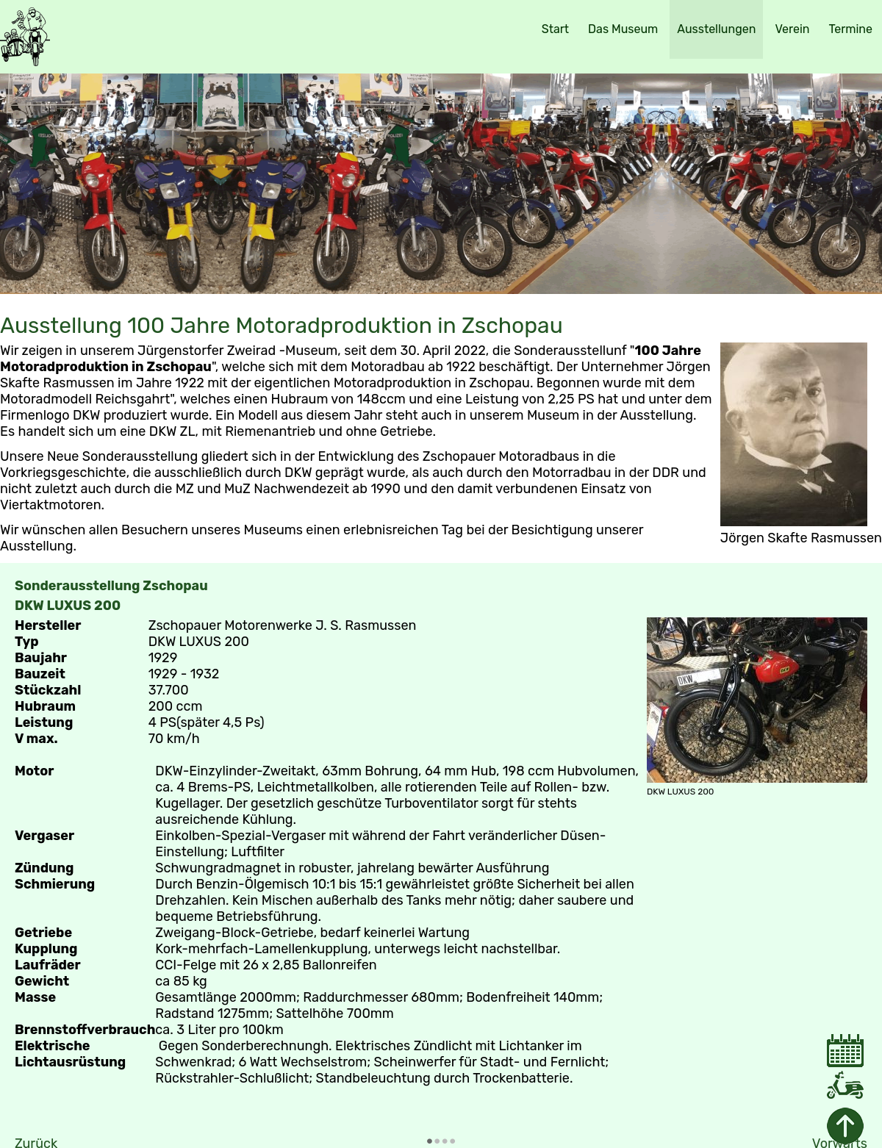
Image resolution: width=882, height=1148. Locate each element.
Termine (850, 29)
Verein (792, 29)
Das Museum (623, 29)
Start (555, 29)
